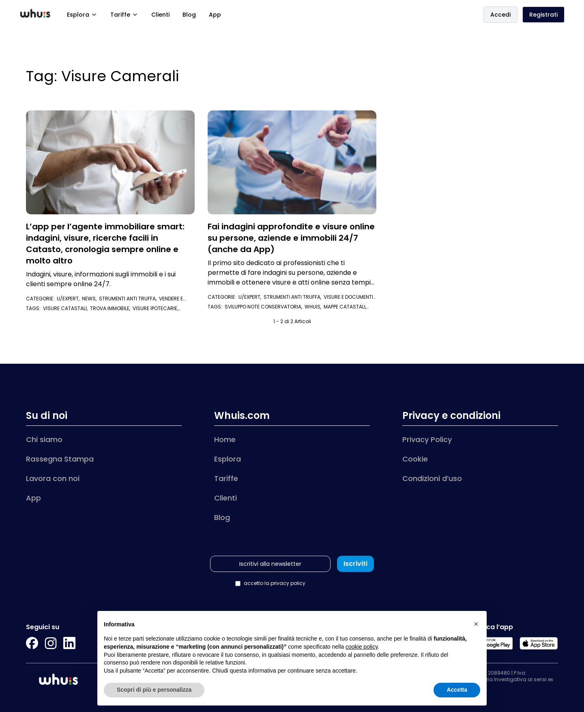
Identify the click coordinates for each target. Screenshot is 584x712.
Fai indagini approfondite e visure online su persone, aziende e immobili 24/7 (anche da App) (291, 238)
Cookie (415, 459)
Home (225, 439)
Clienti (160, 15)
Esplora (82, 15)
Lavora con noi (52, 478)
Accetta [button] (457, 689)
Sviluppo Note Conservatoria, (265, 306)
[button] (476, 623)
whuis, (314, 306)
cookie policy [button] (362, 646)
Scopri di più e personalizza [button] (154, 689)
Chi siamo (44, 439)
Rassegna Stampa (60, 459)
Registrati (543, 15)
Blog (189, 15)
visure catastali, (66, 308)
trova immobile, (111, 308)
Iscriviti (355, 563)
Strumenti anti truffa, (129, 298)
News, (90, 298)
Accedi (500, 15)
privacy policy (288, 583)
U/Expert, (69, 298)
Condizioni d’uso (432, 478)
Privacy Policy (427, 439)
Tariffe (124, 15)
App (215, 15)
